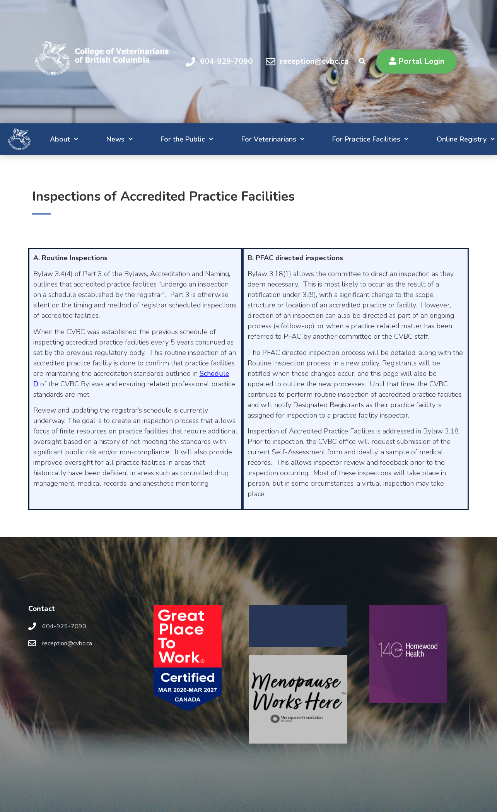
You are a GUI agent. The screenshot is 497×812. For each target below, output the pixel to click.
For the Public (159, 139)
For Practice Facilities (353, 139)
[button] (416, 61)
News (87, 139)
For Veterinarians (250, 139)
